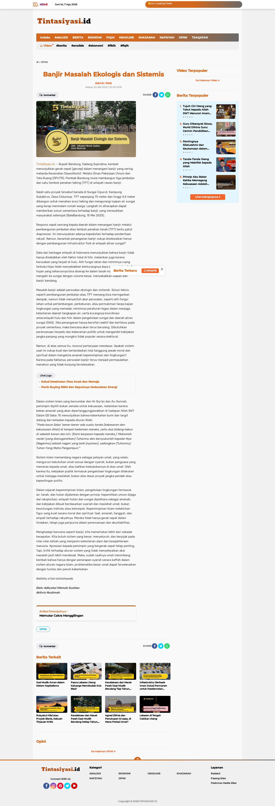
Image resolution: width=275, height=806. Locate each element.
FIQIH (110, 37)
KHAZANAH (146, 37)
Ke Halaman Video (208, 80)
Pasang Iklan (218, 778)
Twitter (69, 787)
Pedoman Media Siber (224, 783)
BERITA (78, 37)
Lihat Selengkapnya (208, 196)
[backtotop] (137, 760)
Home (44, 4)
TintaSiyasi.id (45, 164)
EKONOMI (95, 37)
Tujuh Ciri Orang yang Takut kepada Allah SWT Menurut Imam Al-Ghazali (197, 109)
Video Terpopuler (192, 71)
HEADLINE (126, 37)
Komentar (47, 94)
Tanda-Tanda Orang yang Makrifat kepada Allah (197, 163)
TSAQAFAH (200, 37)
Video (47, 45)
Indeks (45, 37)
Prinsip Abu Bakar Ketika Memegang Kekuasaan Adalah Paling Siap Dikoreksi (197, 180)
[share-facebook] (155, 94)
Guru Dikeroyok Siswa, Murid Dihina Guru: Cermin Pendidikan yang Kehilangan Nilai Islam (197, 127)
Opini (41, 741)
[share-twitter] (161, 94)
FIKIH (113, 45)
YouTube (77, 787)
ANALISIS (61, 37)
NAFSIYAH (167, 37)
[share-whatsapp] (167, 94)
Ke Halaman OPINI (103, 751)
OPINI (183, 37)
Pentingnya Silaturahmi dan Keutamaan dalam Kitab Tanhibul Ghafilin (195, 145)
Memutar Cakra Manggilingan (61, 615)
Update (150, 270)
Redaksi (215, 773)
